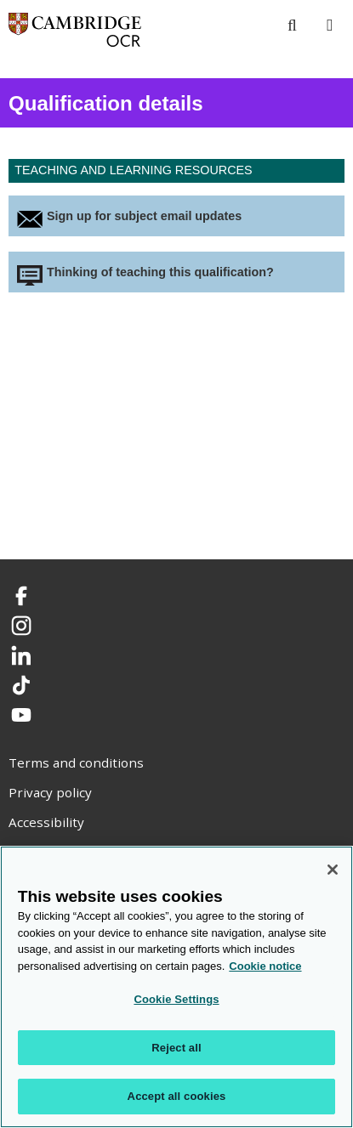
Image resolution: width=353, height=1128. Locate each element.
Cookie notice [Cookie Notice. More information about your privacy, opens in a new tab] (265, 966)
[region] (176, 987)
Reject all (176, 1047)
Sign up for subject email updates (144, 216)
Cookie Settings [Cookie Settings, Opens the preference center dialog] (176, 999)
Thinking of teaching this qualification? (160, 272)
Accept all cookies (177, 1096)
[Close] (332, 869)
